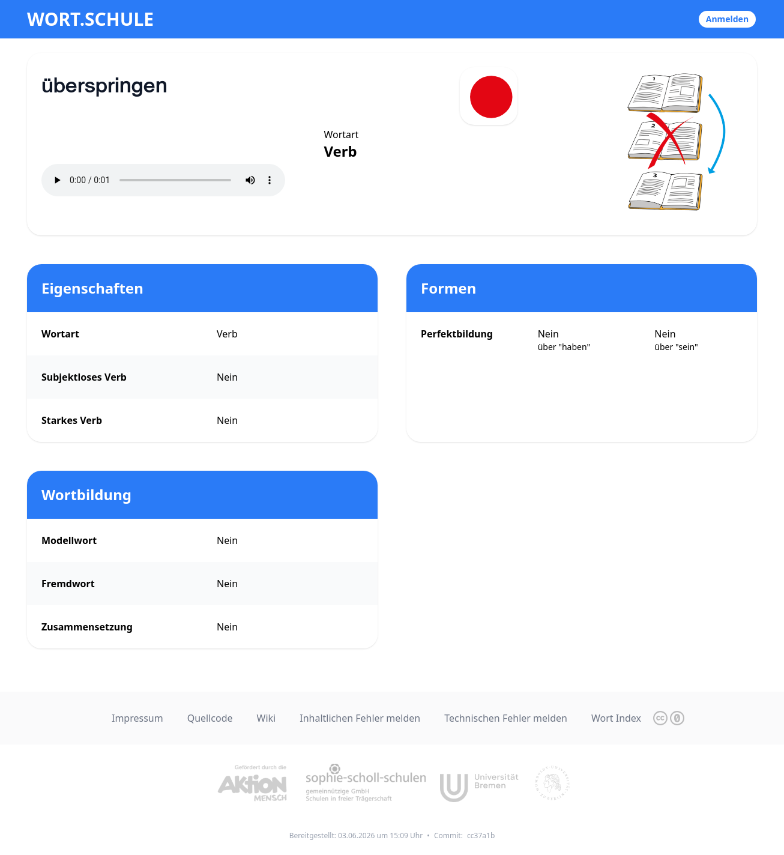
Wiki (266, 718)
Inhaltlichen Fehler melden (360, 718)
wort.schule (90, 19)
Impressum (137, 718)
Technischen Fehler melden (505, 718)
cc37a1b (481, 835)
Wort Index (616, 718)
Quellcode (210, 718)
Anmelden (727, 19)
